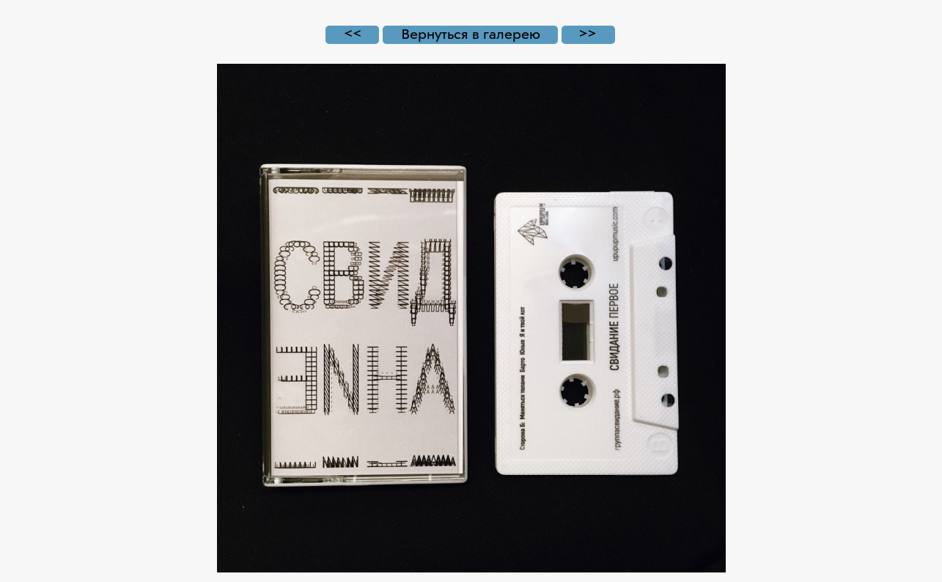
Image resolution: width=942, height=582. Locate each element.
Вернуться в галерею (470, 35)
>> (588, 35)
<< (352, 35)
